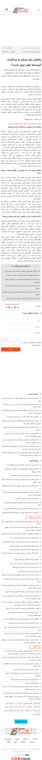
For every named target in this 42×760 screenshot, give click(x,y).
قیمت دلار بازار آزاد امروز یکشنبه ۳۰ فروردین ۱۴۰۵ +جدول (22, 591)
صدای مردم (8, 739)
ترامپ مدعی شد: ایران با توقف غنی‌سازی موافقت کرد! (23, 465)
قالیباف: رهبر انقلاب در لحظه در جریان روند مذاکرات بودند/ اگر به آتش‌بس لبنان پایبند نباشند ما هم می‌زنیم (21, 603)
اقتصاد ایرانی (9, 707)
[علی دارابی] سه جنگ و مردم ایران (28, 571)
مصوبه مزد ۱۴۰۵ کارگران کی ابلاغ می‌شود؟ (26, 559)
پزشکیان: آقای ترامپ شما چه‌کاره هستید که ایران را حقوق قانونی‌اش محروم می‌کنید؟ (23, 528)
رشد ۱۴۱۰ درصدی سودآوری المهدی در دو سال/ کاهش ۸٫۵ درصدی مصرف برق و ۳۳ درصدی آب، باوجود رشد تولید (23, 652)
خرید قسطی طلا (10, 703)
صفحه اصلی (36, 48)
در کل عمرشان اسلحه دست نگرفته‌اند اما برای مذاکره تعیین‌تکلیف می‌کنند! (24, 613)
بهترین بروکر (36, 710)
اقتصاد (29, 48)
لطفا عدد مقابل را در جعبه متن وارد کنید (32, 344)
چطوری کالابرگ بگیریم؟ (32, 683)
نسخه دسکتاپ (21, 721)
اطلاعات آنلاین (21, 10)
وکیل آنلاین (37, 703)
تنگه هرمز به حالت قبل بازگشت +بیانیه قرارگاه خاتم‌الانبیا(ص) (20, 512)
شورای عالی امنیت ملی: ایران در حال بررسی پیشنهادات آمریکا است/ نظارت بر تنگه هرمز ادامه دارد (22, 454)
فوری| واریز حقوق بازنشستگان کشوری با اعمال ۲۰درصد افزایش (20, 533)
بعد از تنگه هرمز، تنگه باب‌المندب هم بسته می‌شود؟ (23, 623)
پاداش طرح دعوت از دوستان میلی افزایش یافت (25, 679)
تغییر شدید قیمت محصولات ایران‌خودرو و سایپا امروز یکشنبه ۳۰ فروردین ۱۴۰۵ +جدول (21, 586)
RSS (8, 742)
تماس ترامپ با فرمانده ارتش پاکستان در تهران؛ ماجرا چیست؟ (20, 542)
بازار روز (24, 48)
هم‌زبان (17, 739)
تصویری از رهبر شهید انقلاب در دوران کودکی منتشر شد (23, 416)
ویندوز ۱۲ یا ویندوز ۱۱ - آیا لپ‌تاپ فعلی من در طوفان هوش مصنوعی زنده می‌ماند (23, 697)
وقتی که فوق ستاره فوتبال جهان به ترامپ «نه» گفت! (21, 275)
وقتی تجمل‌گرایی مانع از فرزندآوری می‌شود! (24, 123)
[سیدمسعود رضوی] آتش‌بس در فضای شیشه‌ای (24, 546)
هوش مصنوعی (28, 703)
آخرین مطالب (33, 517)
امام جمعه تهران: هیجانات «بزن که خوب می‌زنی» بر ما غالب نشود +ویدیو (22, 405)
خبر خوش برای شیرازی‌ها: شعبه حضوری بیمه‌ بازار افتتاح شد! (21, 693)
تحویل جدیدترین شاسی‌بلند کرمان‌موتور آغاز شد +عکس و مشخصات (22, 674)
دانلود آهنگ (37, 707)
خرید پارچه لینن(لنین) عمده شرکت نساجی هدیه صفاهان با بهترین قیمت (22, 664)
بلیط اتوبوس (36, 714)
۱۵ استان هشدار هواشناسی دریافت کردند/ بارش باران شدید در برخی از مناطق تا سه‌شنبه (21, 441)
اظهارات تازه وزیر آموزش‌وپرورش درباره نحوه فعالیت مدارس (21, 619)
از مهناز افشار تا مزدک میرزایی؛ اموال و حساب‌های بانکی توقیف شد (21, 487)
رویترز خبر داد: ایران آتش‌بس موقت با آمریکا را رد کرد (21, 298)
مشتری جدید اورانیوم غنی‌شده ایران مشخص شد (24, 475)
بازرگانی (35, 647)
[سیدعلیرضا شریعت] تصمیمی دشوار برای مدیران (24, 549)
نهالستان (29, 707)
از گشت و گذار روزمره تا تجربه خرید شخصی (26, 669)
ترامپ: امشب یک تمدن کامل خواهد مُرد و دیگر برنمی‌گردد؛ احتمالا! (21, 293)
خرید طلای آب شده (20, 707)
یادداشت (32, 742)
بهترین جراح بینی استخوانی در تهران (14, 710)
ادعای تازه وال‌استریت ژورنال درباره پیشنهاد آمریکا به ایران (22, 508)
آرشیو (15, 742)
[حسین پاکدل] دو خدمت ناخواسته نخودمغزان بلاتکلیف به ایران (22, 503)
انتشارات (23, 742)
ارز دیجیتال (28, 710)
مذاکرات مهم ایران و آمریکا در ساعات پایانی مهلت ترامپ (20, 271)
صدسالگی (26, 739)
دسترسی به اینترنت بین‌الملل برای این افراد (26, 567)
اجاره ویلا (19, 703)
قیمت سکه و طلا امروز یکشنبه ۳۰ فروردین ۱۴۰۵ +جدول (22, 608)
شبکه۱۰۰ (35, 739)
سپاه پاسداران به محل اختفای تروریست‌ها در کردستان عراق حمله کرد (22, 428)
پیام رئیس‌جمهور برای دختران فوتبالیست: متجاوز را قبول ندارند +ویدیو (21, 522)
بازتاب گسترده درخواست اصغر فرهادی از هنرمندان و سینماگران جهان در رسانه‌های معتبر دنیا (21, 422)
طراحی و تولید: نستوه (21, 755)
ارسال (11, 349)
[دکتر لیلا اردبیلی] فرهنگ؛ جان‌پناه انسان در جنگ (24, 563)
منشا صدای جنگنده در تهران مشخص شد (26, 498)
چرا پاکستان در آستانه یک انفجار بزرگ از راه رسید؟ (24, 537)
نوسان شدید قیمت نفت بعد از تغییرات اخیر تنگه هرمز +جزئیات (20, 575)
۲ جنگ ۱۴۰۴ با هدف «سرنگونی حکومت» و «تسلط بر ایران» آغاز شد (21, 554)
